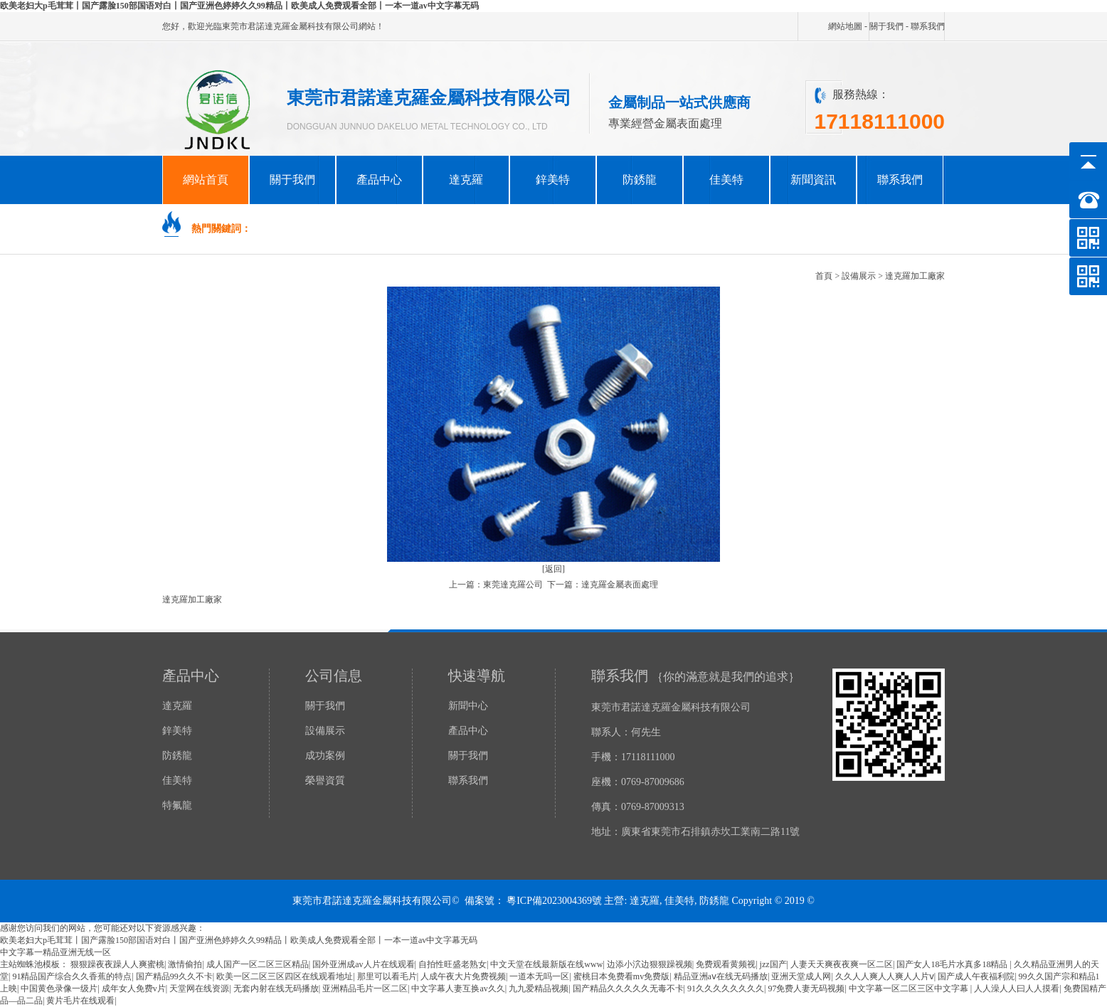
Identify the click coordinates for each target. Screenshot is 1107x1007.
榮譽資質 (325, 780)
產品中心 (379, 180)
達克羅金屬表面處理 (619, 585)
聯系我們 (928, 26)
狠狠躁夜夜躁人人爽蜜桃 (117, 964)
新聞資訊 (813, 180)
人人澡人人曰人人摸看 (1016, 988)
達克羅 (466, 180)
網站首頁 (205, 180)
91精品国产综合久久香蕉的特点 (72, 976)
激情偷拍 (185, 964)
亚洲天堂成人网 (801, 976)
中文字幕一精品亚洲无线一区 (55, 952)
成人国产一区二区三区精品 (257, 964)
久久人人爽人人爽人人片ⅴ (884, 976)
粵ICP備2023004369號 (554, 900)
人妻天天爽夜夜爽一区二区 (841, 964)
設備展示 (859, 276)
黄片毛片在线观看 (80, 1001)
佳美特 (726, 180)
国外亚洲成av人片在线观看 (363, 964)
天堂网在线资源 (199, 988)
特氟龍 (177, 805)
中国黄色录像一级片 (59, 988)
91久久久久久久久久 (725, 988)
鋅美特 (553, 180)
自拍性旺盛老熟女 (452, 964)
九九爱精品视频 (538, 988)
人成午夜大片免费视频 (463, 976)
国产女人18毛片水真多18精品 (953, 964)
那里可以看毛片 (387, 976)
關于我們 (886, 26)
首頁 (823, 276)
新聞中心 (468, 705)
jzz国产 (773, 964)
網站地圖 (845, 26)
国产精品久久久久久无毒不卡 (628, 988)
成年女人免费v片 (134, 988)
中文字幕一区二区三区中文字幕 (909, 988)
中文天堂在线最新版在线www (546, 964)
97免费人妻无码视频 (806, 988)
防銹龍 (640, 180)
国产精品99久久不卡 (174, 976)
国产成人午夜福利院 (976, 976)
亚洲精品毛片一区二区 (365, 988)
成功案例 (325, 755)
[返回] (553, 569)
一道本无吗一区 (539, 976)
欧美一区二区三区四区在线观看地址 (284, 976)
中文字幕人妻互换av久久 (457, 988)
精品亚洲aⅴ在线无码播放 (721, 976)
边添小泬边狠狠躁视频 (649, 964)
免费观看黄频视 (726, 964)
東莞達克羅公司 (513, 585)
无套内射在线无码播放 (276, 988)
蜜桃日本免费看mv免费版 (621, 976)
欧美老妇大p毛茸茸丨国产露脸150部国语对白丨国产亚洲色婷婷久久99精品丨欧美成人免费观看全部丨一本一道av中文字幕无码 (239, 6)
